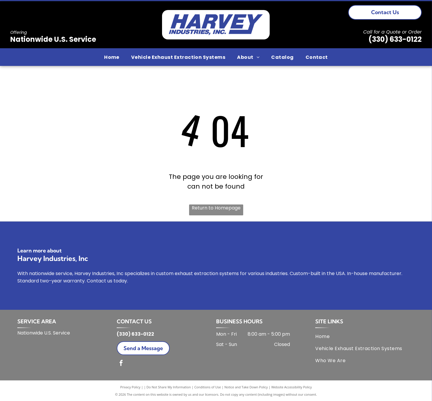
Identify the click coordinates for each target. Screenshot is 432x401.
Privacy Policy (130, 387)
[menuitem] (111, 57)
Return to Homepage (216, 207)
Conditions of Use (207, 387)
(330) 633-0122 (395, 39)
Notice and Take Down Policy (246, 387)
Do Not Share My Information (168, 387)
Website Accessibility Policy (291, 387)
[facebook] (121, 364)
